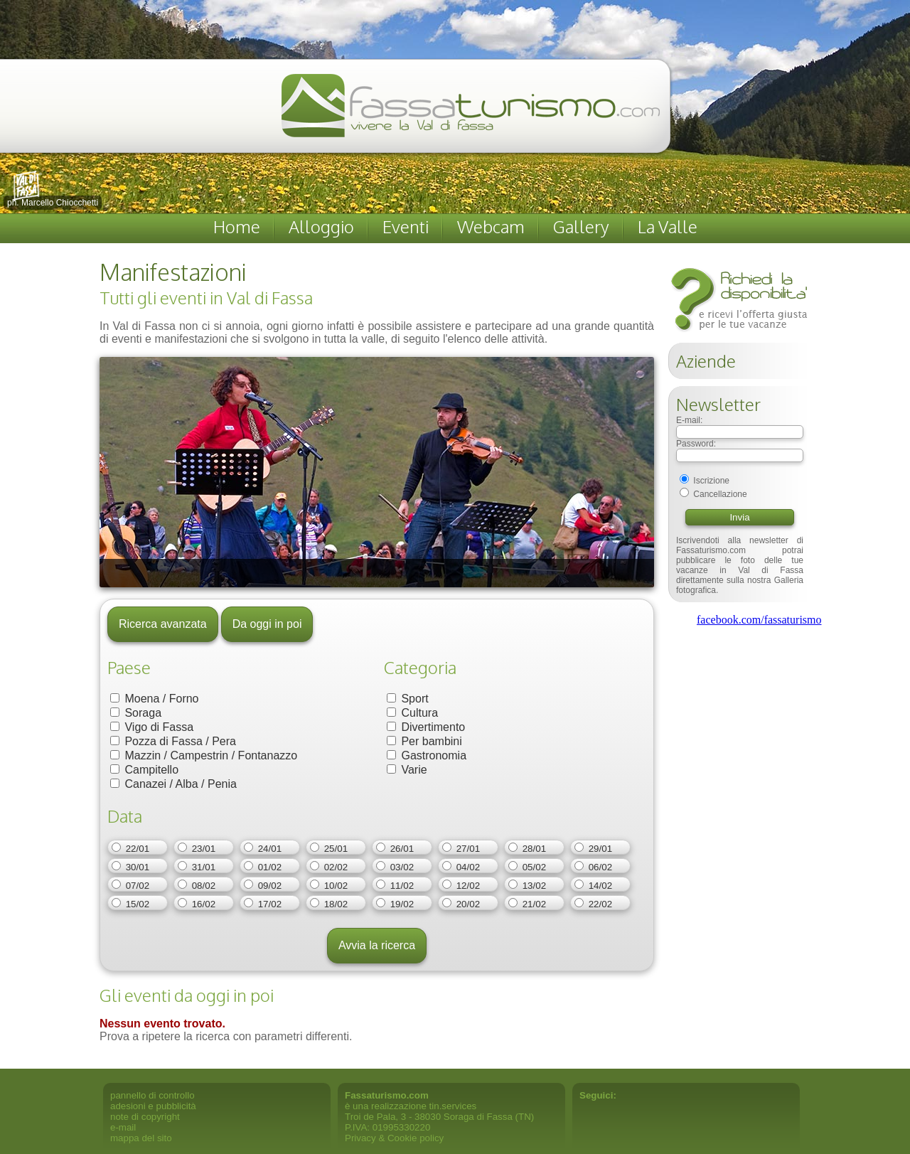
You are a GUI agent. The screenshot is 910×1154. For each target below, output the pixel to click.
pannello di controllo (152, 1095)
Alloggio (321, 226)
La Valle (667, 226)
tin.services (453, 1106)
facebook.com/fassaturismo (759, 620)
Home (236, 226)
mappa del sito (141, 1138)
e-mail (123, 1127)
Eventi (405, 226)
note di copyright (145, 1116)
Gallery (581, 226)
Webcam (491, 226)
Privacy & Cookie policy (394, 1138)
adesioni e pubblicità (153, 1106)
